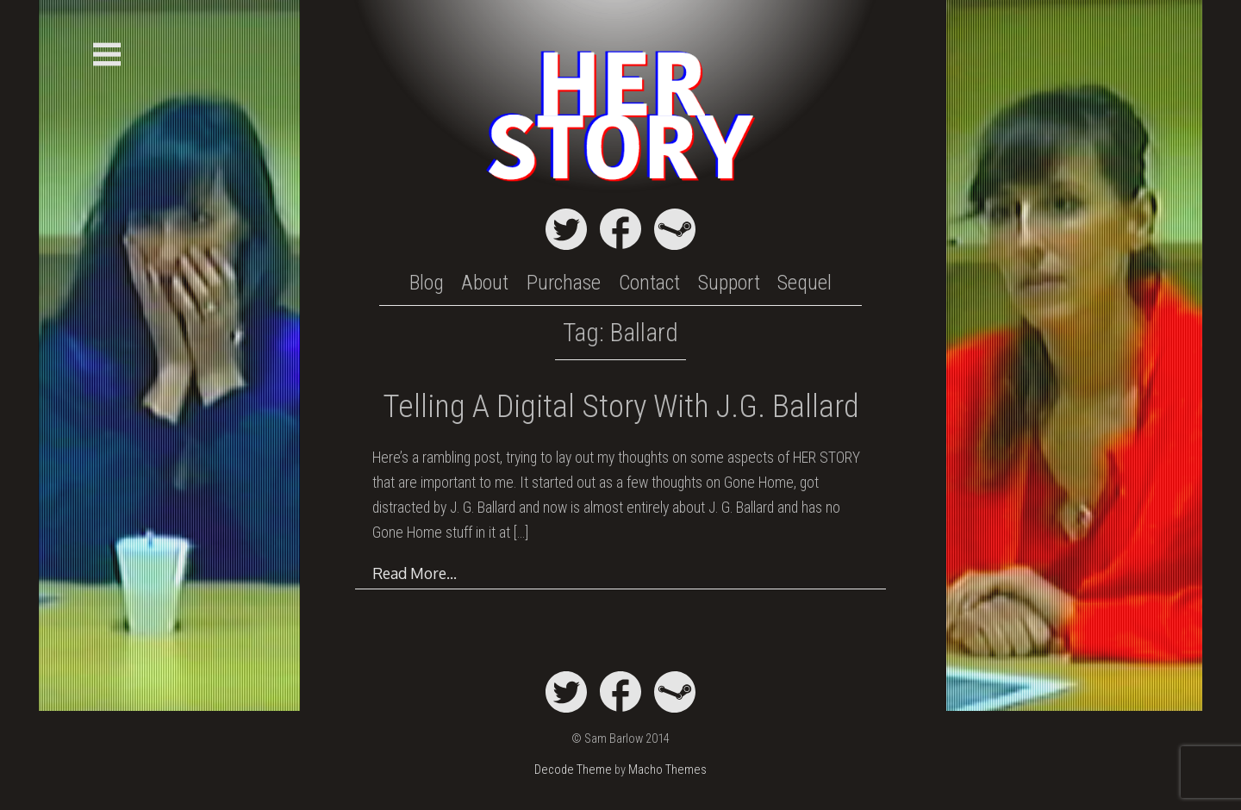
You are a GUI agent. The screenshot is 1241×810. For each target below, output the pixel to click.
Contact (649, 283)
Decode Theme (573, 770)
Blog (426, 283)
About (484, 283)
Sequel (804, 283)
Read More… (414, 573)
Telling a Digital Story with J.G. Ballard (621, 406)
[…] (521, 532)
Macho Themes (667, 770)
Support (729, 283)
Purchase (564, 283)
